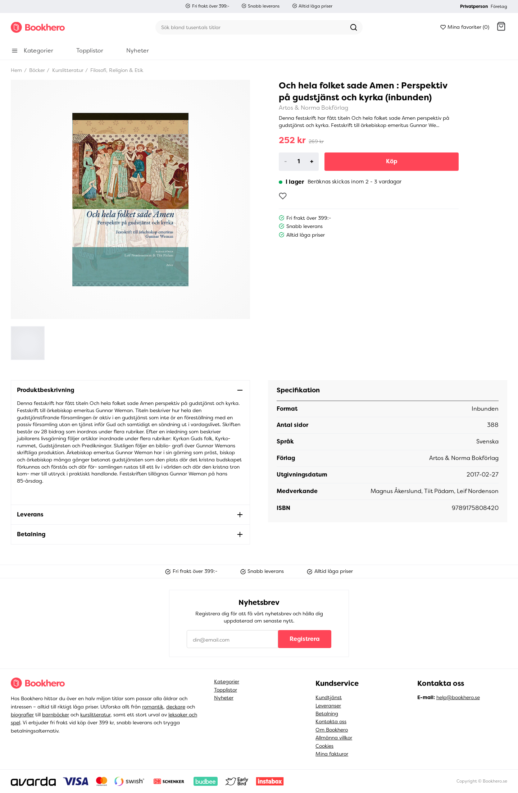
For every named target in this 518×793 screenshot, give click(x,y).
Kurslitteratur (67, 70)
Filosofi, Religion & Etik (116, 70)
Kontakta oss (330, 721)
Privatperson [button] (474, 6)
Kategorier (226, 681)
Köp (391, 161)
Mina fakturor (331, 754)
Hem (16, 70)
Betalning (326, 713)
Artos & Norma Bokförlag (313, 107)
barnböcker (55, 714)
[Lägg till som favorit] (283, 196)
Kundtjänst (328, 697)
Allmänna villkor (333, 737)
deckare (175, 706)
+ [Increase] (311, 161)
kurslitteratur (95, 714)
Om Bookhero (331, 729)
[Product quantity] (299, 161)
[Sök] (250, 27)
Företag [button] (499, 6)
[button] (501, 27)
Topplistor (225, 690)
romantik (152, 706)
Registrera (305, 639)
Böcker (36, 70)
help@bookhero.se (458, 697)
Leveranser (328, 705)
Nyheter (223, 697)
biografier (22, 714)
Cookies (324, 746)
